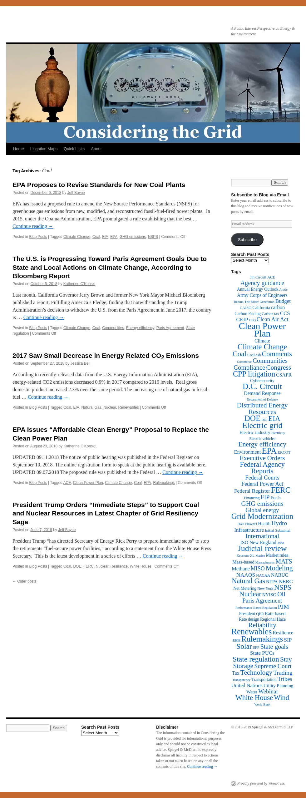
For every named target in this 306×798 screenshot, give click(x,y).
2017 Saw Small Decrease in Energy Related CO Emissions (105, 355)
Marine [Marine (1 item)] (260, 555)
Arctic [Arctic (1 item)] (283, 289)
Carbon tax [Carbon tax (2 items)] (270, 314)
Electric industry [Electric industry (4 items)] (254, 432)
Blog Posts (38, 236)
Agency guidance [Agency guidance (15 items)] (262, 282)
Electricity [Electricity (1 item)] (278, 433)
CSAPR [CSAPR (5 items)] (284, 374)
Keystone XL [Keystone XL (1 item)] (245, 555)
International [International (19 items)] (262, 536)
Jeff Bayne (76, 192)
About (96, 148)
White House (140, 566)
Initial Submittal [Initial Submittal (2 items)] (277, 530)
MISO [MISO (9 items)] (258, 568)
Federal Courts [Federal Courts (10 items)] (262, 478)
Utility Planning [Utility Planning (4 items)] (278, 685)
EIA (105, 236)
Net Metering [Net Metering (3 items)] (244, 588)
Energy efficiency (140, 328)
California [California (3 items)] (261, 307)
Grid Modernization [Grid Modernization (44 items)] (262, 516)
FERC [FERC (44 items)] (280, 490)
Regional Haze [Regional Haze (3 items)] (273, 619)
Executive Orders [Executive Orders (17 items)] (262, 457)
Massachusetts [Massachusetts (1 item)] (265, 562)
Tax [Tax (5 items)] (235, 673)
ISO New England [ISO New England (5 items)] (258, 542)
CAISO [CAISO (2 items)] (246, 308)
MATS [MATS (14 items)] (283, 561)
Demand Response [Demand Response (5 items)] (262, 393)
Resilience (119, 566)
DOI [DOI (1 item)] (264, 419)
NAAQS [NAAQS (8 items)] (245, 575)
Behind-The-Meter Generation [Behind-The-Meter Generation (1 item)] (254, 301)
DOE (77, 566)
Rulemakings (164, 482)
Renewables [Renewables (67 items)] (251, 631)
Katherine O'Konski (79, 284)
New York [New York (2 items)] (265, 588)
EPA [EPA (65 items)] (269, 451)
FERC (88, 566)
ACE (67, 482)
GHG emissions (133, 236)
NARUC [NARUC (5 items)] (279, 575)
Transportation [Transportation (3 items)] (264, 679)
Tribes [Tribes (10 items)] (285, 679)
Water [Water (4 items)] (251, 691)
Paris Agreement (170, 328)
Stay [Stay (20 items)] (286, 659)
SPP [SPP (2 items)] (256, 647)
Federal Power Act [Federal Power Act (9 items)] (262, 484)
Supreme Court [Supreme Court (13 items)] (272, 666)
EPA (113, 236)
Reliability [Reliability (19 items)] (262, 625)
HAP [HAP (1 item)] (241, 524)
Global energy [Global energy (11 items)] (262, 510)
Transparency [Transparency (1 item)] (241, 680)
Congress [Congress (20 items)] (278, 367)
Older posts (24, 581)
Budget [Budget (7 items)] (283, 301)
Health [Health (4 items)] (264, 523)
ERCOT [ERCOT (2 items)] (284, 452)
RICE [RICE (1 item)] (236, 640)
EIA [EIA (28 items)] (274, 418)
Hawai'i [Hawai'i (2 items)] (251, 524)
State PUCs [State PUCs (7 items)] (262, 653)
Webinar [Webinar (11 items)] (268, 691)
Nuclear (109, 407)
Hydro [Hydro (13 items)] (279, 523)
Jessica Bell (80, 363)
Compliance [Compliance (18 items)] (249, 367)
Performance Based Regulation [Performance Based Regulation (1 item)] (256, 607)
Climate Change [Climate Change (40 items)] (262, 346)
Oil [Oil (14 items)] (281, 594)
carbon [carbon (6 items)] (278, 307)
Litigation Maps (43, 148)
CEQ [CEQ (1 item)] (252, 320)
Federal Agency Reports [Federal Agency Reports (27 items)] (262, 468)
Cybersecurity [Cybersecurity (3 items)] (262, 380)
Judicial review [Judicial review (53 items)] (262, 548)
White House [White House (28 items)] (254, 698)
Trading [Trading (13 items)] (282, 672)
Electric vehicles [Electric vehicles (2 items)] (262, 438)
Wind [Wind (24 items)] (281, 698)
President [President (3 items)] (247, 613)
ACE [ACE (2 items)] (271, 277)
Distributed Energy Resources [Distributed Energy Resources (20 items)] (262, 408)
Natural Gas (91, 407)
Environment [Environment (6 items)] (247, 452)
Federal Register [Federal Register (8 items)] (252, 491)
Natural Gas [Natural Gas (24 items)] (248, 581)
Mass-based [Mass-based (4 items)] (243, 561)
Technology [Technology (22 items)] (256, 672)
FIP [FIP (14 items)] (265, 497)
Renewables (128, 407)
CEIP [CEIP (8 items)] (242, 319)
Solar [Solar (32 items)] (244, 646)
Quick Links (74, 148)
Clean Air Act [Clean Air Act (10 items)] (273, 319)
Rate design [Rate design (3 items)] (249, 619)
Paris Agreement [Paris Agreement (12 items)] (262, 600)
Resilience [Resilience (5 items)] (283, 632)
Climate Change (76, 236)
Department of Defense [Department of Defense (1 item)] (262, 399)
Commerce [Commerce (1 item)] (244, 361)
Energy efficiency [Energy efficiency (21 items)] (262, 444)
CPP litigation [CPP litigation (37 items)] (254, 374)
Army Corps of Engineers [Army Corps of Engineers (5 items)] (262, 295)
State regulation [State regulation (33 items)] (256, 659)
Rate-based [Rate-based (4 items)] (275, 613)
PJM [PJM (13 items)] (283, 606)
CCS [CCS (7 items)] (285, 313)
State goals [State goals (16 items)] (274, 646)
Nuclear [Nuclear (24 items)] (250, 594)
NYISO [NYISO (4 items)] (269, 594)
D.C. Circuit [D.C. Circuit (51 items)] (262, 386)
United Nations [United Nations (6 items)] (247, 685)
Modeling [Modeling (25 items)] (279, 568)
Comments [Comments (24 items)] (277, 354)
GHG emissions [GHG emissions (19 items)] (262, 503)
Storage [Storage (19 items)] (243, 666)
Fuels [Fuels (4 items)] (275, 497)
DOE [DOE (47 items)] (252, 418)
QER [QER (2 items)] (260, 614)
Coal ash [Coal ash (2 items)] (254, 355)
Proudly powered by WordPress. (261, 783)
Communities (113, 328)
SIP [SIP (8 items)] (288, 640)
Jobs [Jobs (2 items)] (280, 543)
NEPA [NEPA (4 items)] (272, 581)
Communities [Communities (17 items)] (270, 360)
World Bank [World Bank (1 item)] (262, 704)
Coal (96, 236)
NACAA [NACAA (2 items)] (263, 575)
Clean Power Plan (88, 482)
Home (18, 148)
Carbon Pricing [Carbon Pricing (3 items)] (247, 313)
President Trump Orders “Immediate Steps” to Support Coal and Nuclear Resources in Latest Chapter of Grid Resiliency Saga (105, 513)
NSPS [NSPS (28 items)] (282, 587)
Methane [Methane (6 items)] (241, 569)
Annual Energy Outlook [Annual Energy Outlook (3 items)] (258, 289)
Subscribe (247, 239)
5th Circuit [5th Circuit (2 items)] (257, 277)
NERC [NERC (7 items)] (286, 581)
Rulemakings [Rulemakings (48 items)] (262, 638)
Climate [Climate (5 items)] (262, 340)
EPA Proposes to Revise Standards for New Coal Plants (98, 184)
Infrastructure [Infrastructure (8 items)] (249, 530)
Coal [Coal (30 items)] (239, 354)
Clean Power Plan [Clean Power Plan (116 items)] (262, 329)
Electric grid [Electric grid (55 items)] (262, 425)
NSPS (153, 236)
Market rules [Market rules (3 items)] (277, 555)
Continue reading (32, 226)
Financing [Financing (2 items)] (251, 498)
